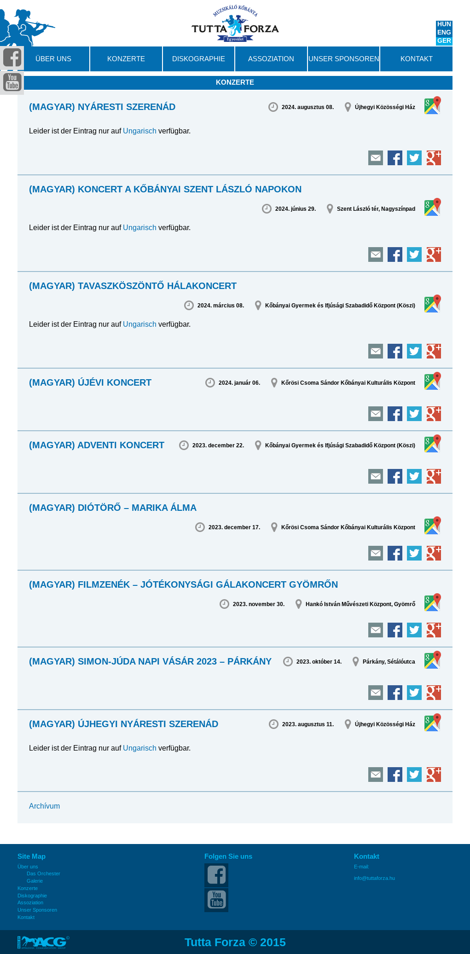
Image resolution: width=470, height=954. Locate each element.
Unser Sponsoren (343, 59)
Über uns (53, 59)
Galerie (35, 881)
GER (444, 41)
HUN (444, 25)
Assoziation (271, 59)
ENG (444, 33)
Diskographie (198, 59)
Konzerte (126, 59)
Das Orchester (43, 873)
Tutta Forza (235, 23)
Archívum (44, 806)
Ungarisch (140, 131)
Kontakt (416, 59)
